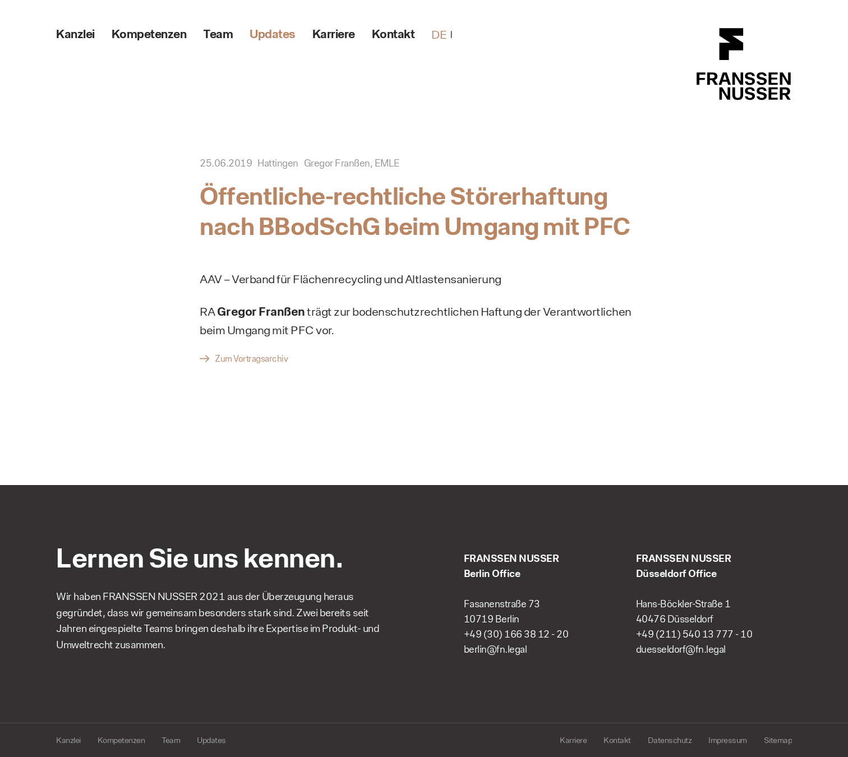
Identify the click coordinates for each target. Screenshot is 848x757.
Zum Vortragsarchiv (251, 358)
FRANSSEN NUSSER (744, 64)
